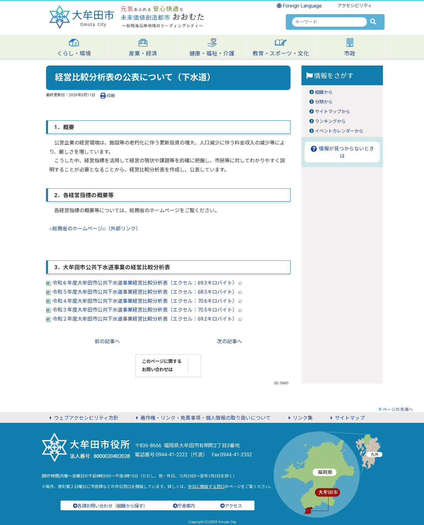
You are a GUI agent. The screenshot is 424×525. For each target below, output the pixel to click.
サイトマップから (332, 111)
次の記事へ (229, 341)
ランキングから (330, 121)
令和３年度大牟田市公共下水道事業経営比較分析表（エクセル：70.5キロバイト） (144, 310)
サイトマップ (346, 418)
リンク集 (299, 418)
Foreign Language (299, 6)
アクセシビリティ (355, 5)
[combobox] (329, 22)
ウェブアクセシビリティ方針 (83, 418)
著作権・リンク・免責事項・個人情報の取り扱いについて (202, 418)
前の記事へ (107, 341)
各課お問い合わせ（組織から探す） (110, 506)
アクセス (231, 506)
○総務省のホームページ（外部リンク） (95, 229)
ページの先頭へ (398, 409)
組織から (323, 92)
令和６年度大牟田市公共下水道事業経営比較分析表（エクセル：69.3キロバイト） (144, 283)
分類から (323, 102)
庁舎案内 (184, 506)
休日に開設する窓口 (206, 486)
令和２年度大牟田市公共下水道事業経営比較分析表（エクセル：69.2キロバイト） (144, 319)
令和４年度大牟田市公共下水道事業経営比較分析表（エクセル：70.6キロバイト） (144, 301)
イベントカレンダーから (339, 131)
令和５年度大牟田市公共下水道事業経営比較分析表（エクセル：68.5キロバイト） (144, 292)
